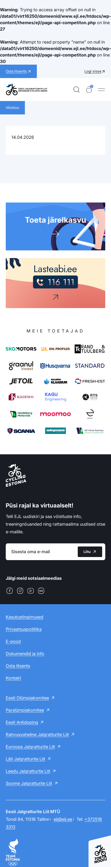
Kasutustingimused (24, 616)
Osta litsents (18, 665)
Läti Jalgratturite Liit (25, 758)
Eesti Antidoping (22, 722)
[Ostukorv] (89, 89)
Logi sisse (92, 71)
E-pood (13, 641)
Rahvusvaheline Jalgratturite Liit (37, 734)
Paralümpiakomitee (25, 710)
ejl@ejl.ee (63, 819)
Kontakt (13, 678)
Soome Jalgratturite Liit (29, 783)
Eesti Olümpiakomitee (27, 697)
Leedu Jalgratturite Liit (28, 771)
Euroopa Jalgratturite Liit (30, 746)
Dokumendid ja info (25, 653)
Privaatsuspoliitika (24, 629)
